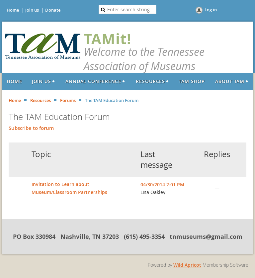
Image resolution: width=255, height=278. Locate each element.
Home (13, 10)
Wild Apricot (187, 265)
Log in (211, 10)
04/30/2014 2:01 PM (162, 184)
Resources (40, 100)
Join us (32, 10)
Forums (68, 100)
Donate (52, 10)
